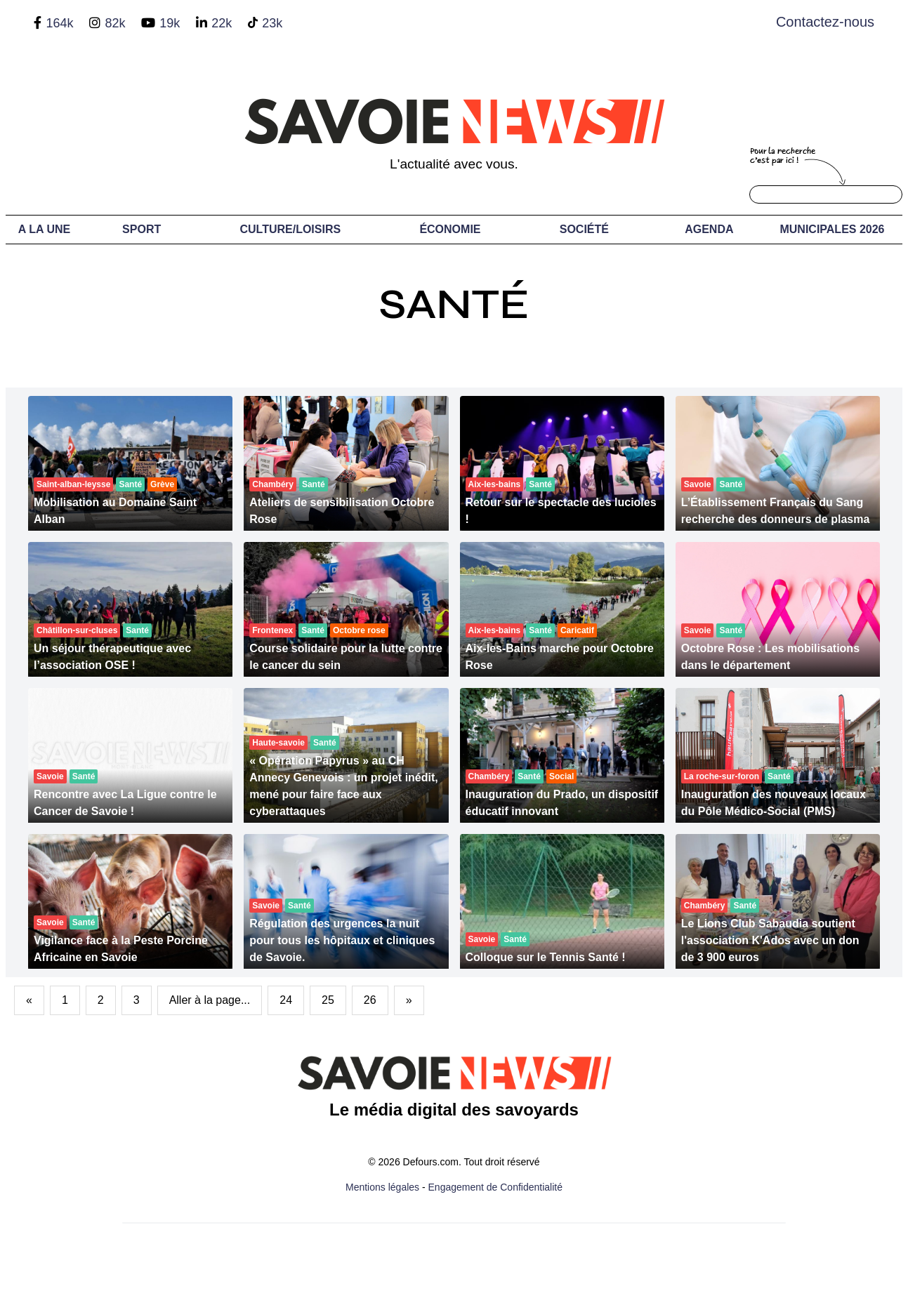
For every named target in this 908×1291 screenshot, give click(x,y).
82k (115, 23)
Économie (449, 229)
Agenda (709, 229)
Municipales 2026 (831, 229)
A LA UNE (44, 229)
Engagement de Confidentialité (495, 1187)
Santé (454, 304)
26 (370, 1000)
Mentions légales (382, 1187)
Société (584, 229)
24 (285, 1000)
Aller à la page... (210, 1000)
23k (272, 23)
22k (221, 23)
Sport (141, 229)
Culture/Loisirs (290, 229)
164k (59, 23)
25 (328, 1000)
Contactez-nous (825, 21)
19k (169, 23)
